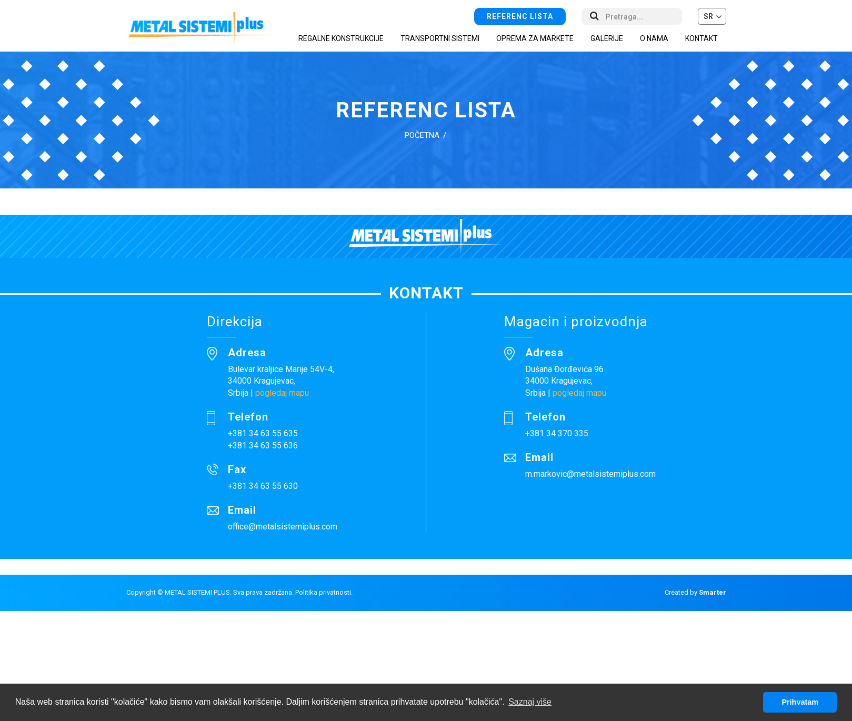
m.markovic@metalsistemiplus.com (590, 474)
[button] (712, 16)
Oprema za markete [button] (535, 38)
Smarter (712, 592)
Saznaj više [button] (530, 701)
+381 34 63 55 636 (263, 445)
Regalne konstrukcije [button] (341, 38)
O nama (654, 38)
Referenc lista (520, 16)
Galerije (606, 38)
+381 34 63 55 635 (263, 433)
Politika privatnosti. (324, 592)
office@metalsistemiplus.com (282, 527)
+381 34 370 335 (556, 433)
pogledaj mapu (282, 393)
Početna (422, 135)
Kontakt (701, 38)
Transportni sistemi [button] (439, 38)
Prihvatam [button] (799, 702)
